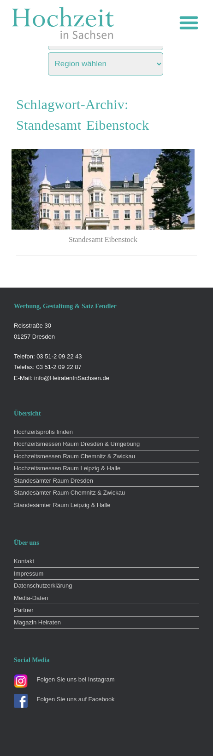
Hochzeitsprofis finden (43, 431)
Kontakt (24, 561)
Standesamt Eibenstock (103, 239)
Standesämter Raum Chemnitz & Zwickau (69, 492)
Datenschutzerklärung (43, 585)
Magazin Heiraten (37, 622)
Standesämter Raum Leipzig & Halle (62, 505)
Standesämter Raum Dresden (53, 480)
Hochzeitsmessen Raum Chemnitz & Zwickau (74, 456)
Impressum (28, 573)
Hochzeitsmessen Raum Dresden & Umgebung (77, 443)
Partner (24, 609)
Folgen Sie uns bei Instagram (76, 679)
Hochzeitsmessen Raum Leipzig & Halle (67, 468)
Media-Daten (31, 597)
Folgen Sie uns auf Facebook (76, 699)
